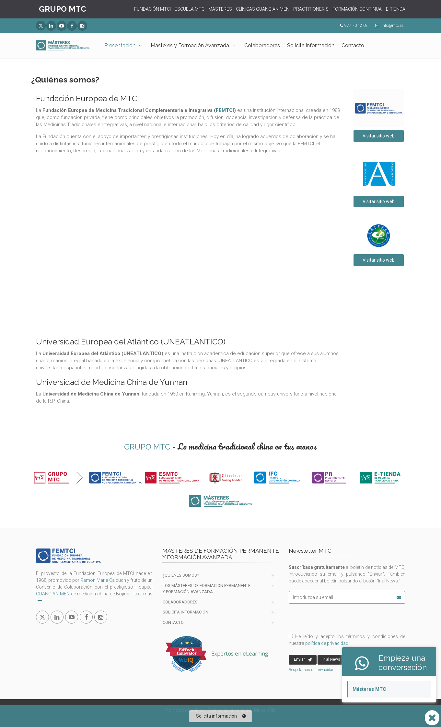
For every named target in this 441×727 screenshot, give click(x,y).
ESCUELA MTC (189, 9)
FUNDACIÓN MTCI (152, 9)
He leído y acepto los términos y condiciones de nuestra (347, 640)
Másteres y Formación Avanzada (190, 45)
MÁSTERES (220, 9)
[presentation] (331, 618)
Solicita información (310, 45)
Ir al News (335, 659)
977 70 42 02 (356, 25)
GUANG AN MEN (53, 593)
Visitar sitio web (379, 135)
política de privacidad (326, 643)
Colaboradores (262, 45)
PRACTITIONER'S (311, 9)
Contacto (353, 45)
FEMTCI (225, 110)
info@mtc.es (393, 25)
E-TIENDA (395, 9)
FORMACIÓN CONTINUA (357, 9)
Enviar (303, 659)
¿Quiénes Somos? (181, 575)
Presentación (119, 45)
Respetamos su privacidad (311, 669)
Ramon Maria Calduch (103, 580)
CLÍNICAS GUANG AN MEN (262, 9)
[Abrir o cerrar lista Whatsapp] (432, 717)
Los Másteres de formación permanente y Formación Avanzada (206, 588)
